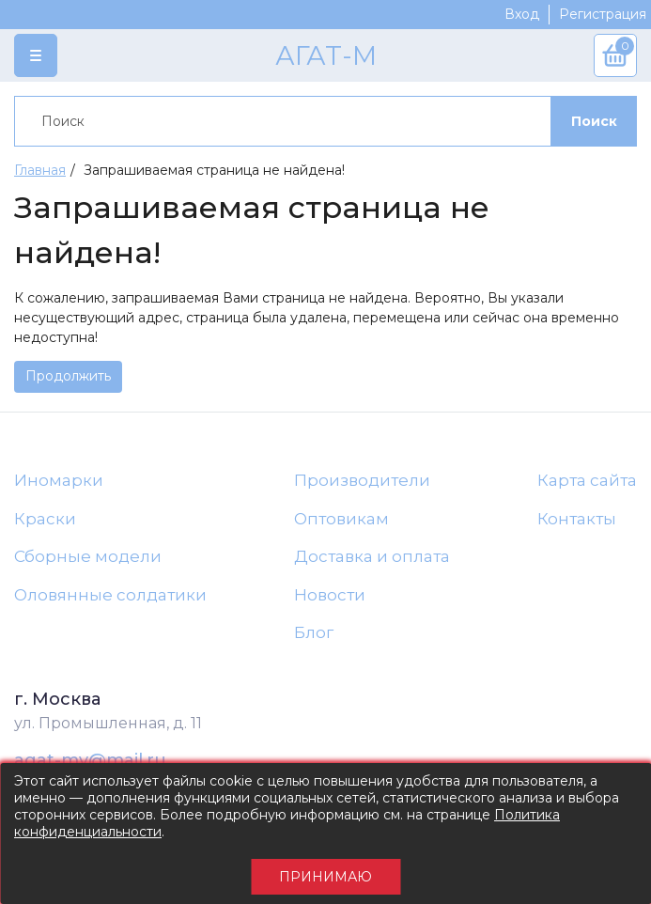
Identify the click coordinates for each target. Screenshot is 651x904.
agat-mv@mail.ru (90, 760)
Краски (45, 518)
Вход (521, 14)
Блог (313, 632)
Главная (40, 170)
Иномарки (58, 480)
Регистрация (602, 14)
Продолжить (68, 375)
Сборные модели (88, 556)
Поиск (594, 121)
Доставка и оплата (372, 556)
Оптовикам (341, 518)
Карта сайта (587, 480)
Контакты (576, 518)
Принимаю (325, 876)
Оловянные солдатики (110, 594)
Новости (329, 594)
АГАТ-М (326, 55)
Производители (362, 480)
